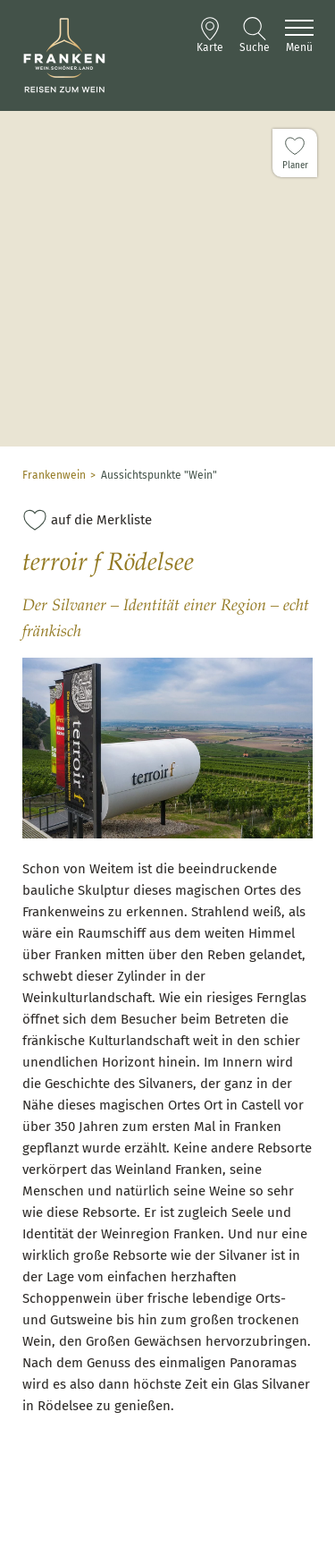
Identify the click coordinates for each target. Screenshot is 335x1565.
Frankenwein (54, 475)
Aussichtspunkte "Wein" (159, 475)
